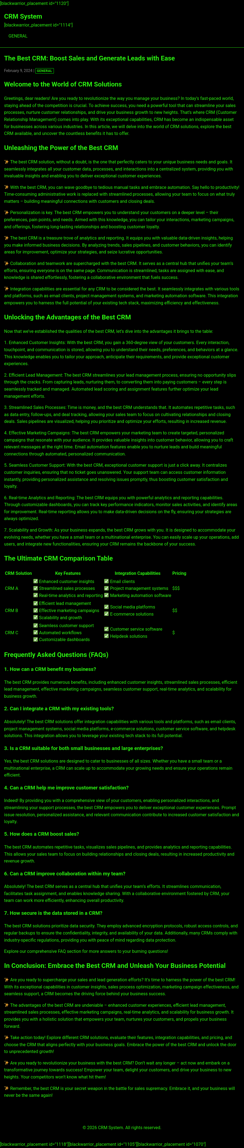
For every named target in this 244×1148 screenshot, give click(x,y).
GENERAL (17, 36)
